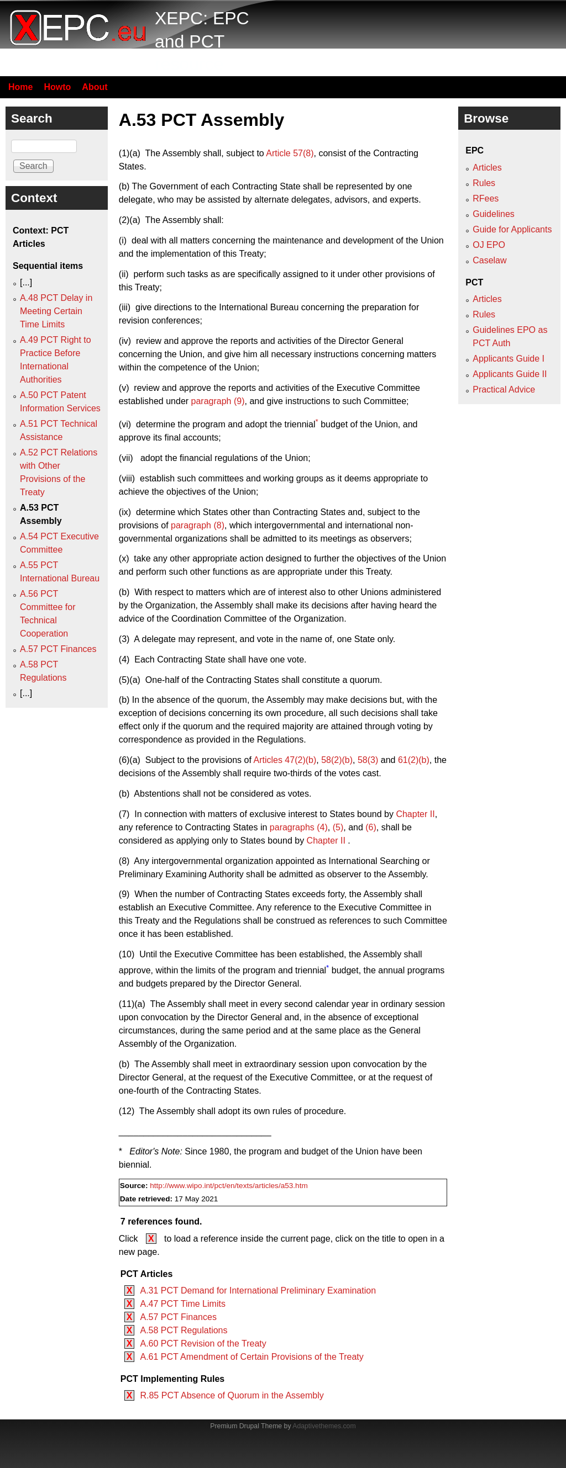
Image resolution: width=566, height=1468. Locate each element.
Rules (484, 183)
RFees (486, 198)
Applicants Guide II (510, 374)
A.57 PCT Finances (178, 1317)
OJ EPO (489, 245)
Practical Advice (504, 389)
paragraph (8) (197, 525)
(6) (370, 827)
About (94, 87)
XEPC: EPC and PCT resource (202, 41)
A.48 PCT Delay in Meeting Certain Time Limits (56, 311)
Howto (57, 87)
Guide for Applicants (512, 229)
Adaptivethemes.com (323, 1426)
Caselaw (489, 260)
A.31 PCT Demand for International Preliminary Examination (258, 1290)
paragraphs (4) (299, 827)
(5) (338, 827)
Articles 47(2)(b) (284, 760)
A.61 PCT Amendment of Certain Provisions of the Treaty (251, 1356)
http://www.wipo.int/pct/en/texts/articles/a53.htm (229, 1185)
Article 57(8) (289, 153)
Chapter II (415, 814)
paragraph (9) (218, 401)
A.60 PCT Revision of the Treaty (203, 1343)
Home (20, 87)
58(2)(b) (337, 760)
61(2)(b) (413, 760)
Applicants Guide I (508, 358)
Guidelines (494, 214)
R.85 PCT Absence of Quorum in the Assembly (231, 1395)
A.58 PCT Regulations (183, 1330)
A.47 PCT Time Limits (182, 1303)
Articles (487, 167)
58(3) (368, 760)
